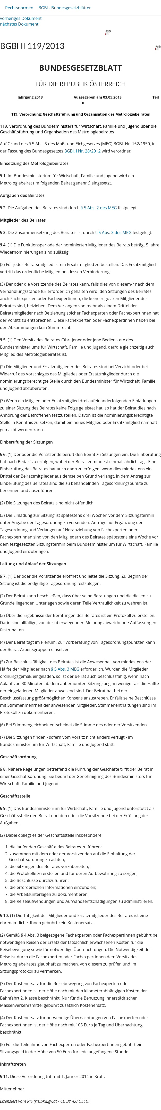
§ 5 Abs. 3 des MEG (113, 232)
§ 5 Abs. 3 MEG (65, 669)
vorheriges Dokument (21, 18)
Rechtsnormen (19, 8)
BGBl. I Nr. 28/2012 (82, 151)
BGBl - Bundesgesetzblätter (64, 8)
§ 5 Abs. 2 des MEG (99, 208)
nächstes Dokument (19, 24)
